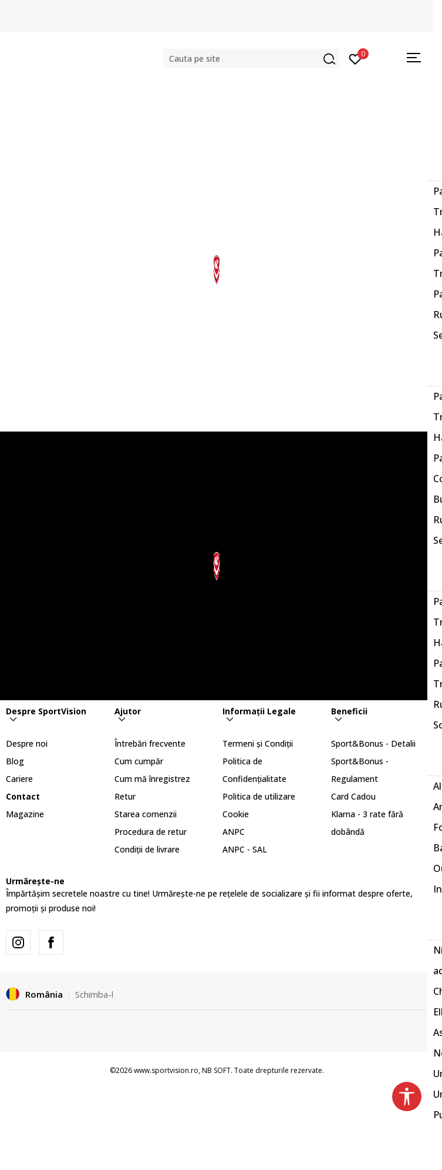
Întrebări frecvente (149, 743)
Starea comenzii (145, 814)
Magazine (25, 814)
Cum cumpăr (138, 761)
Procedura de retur (150, 831)
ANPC (233, 831)
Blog (15, 761)
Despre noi (27, 743)
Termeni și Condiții (257, 743)
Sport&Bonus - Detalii (373, 743)
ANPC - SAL (244, 849)
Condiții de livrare (147, 849)
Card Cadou (353, 796)
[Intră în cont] (355, 58)
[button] (251, 58)
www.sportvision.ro (166, 1070)
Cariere (19, 778)
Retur (125, 796)
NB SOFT (216, 1070)
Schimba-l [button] (94, 994)
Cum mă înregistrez (152, 778)
